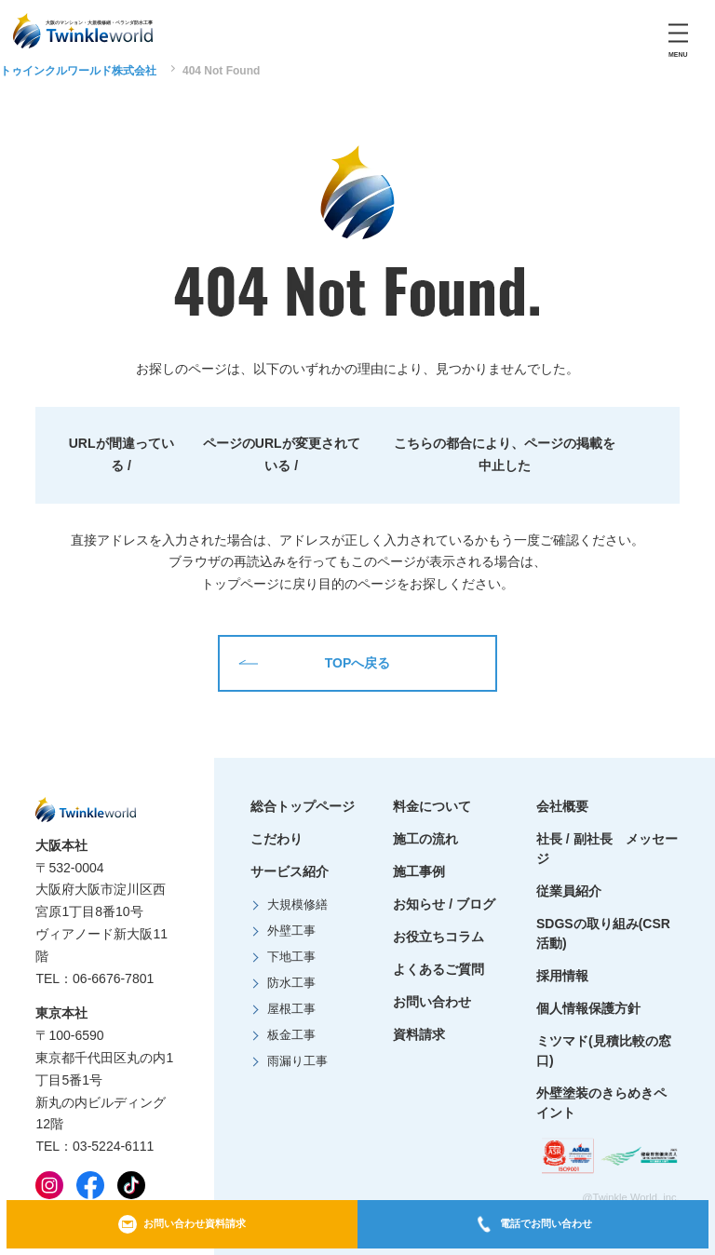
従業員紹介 (568, 891)
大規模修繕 (297, 904)
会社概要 (562, 806)
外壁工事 (291, 931)
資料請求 (419, 1034)
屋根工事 (291, 1009)
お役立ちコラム (438, 936)
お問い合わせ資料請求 (182, 1224)
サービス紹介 (289, 871)
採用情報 (562, 975)
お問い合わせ (432, 1001)
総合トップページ (302, 806)
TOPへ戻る (314, 662)
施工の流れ (425, 838)
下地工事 (291, 957)
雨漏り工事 (297, 1061)
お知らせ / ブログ (444, 904)
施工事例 (419, 871)
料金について (432, 806)
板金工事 (291, 1035)
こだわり (276, 838)
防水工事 (291, 983)
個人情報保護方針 (588, 1008)
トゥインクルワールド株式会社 (78, 70)
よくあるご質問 (438, 969)
